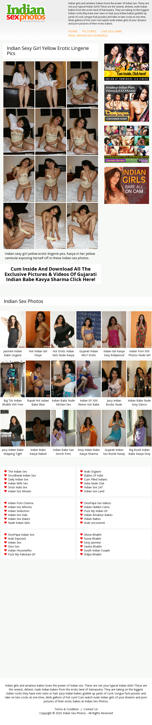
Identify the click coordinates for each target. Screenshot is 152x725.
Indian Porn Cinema (20, 503)
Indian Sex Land (94, 491)
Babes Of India (93, 475)
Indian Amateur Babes (98, 515)
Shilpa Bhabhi (92, 554)
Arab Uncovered (94, 523)
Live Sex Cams (111, 31)
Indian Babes (92, 519)
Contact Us (91, 709)
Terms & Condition (66, 709)
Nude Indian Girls (19, 523)
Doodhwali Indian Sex (22, 475)
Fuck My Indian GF (96, 511)
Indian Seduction (18, 511)
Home (72, 31)
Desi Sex (13, 546)
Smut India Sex (17, 487)
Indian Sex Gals (18, 515)
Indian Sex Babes (19, 519)
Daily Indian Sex (18, 479)
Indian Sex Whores (20, 507)
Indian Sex (14, 542)
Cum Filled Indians (95, 479)
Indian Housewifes (20, 550)
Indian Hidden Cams (97, 507)
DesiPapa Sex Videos (97, 503)
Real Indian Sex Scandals (88, 35)
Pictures (89, 31)
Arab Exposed (17, 538)
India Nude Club (94, 483)
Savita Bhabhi (93, 546)
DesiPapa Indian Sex (21, 534)
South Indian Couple (97, 550)
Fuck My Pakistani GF (21, 554)
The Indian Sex (17, 471)
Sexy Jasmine (92, 542)
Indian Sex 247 (93, 487)
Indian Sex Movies (19, 491)
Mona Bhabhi (92, 534)
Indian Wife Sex (18, 483)
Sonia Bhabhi (92, 538)
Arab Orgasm (92, 471)
